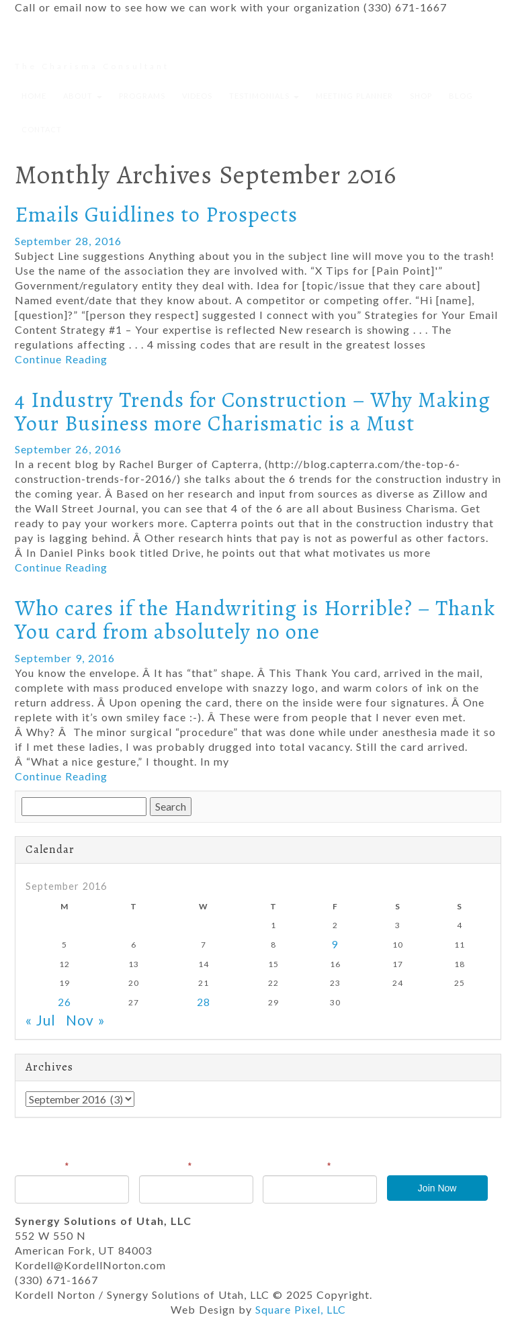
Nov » (85, 1019)
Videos (197, 95)
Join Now (437, 1188)
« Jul (41, 1019)
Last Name (165, 1166)
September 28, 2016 (68, 240)
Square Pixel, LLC (300, 1309)
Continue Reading (61, 359)
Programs (142, 95)
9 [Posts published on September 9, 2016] (335, 944)
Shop (421, 95)
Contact (42, 129)
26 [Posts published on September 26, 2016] (64, 1002)
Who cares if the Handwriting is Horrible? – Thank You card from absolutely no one (255, 619)
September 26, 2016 (68, 449)
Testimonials (264, 95)
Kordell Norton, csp (93, 46)
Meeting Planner (354, 95)
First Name (42, 1166)
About (82, 95)
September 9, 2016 (65, 657)
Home (34, 95)
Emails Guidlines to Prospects (156, 214)
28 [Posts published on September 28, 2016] (203, 1002)
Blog (461, 95)
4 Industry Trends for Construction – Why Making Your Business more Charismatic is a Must (252, 411)
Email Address (297, 1166)
